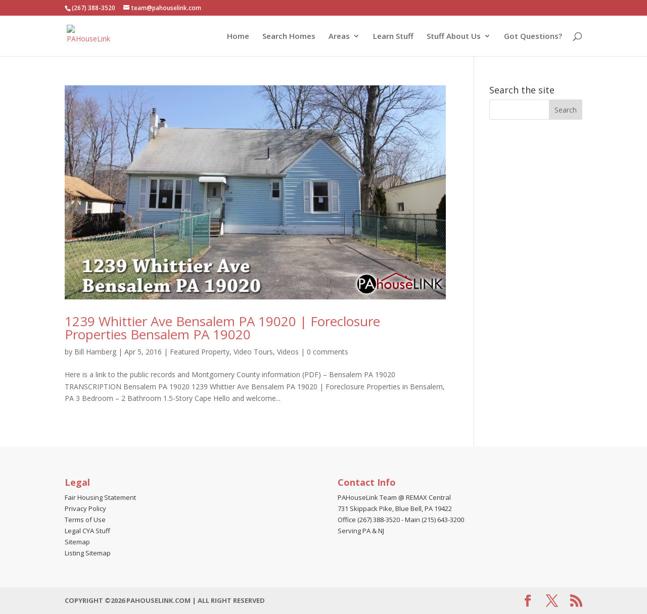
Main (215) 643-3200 (434, 519)
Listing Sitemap (88, 552)
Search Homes (288, 36)
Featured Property (199, 351)
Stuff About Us (454, 36)
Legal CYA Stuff (87, 530)
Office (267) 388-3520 (369, 519)
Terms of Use (85, 519)
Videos (288, 351)
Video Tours (253, 351)
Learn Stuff (393, 36)
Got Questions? (533, 36)
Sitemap (77, 541)
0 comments (327, 351)
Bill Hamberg (95, 351)
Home (238, 36)
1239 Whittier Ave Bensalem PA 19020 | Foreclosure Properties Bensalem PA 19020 (222, 327)
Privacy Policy (85, 508)
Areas (339, 36)
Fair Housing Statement (100, 497)
